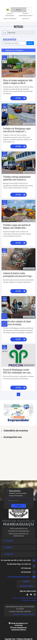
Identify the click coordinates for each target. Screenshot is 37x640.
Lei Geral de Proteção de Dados (24, 614)
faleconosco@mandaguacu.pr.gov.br (19, 577)
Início (4, 33)
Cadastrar (18, 506)
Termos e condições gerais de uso (24, 598)
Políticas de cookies (29, 600)
